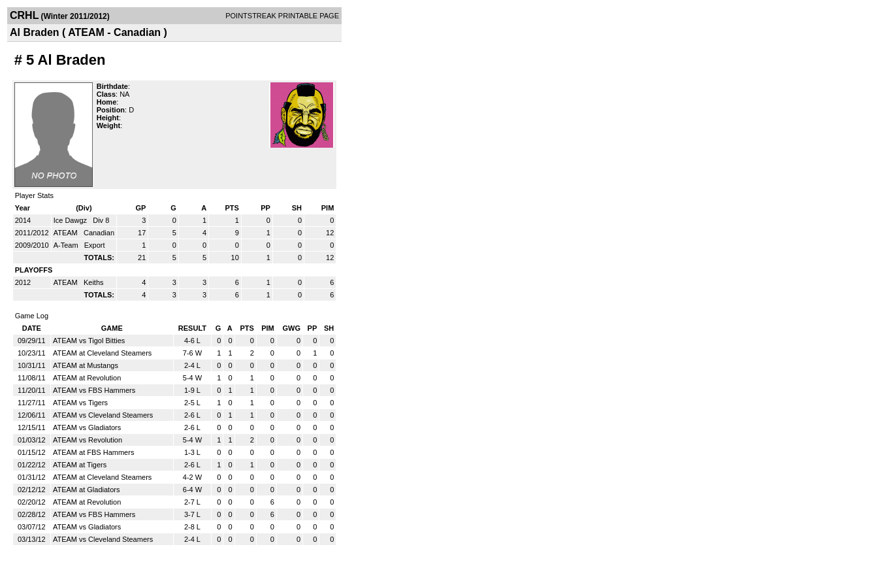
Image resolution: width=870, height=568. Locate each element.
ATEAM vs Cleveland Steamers (103, 415)
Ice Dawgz (71, 220)
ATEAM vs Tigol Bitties (89, 340)
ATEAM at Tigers (79, 465)
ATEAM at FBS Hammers (93, 452)
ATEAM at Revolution (87, 378)
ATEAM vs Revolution (87, 440)
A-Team (67, 245)
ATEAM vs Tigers (80, 403)
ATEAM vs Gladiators (87, 427)
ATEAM (67, 233)
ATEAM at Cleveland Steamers (102, 353)
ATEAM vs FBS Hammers (94, 390)
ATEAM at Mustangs (85, 365)
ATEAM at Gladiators (86, 489)
